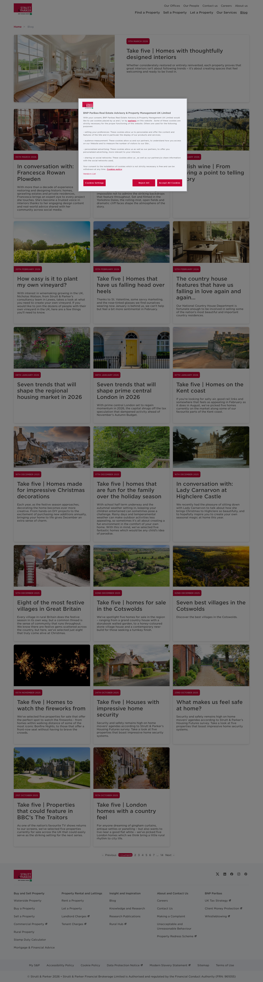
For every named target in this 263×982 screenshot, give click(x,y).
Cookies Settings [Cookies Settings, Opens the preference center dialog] (94, 183)
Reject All (144, 183)
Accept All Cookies (169, 183)
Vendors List (89, 173)
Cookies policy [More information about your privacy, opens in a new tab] (114, 169)
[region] (132, 145)
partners (132, 120)
